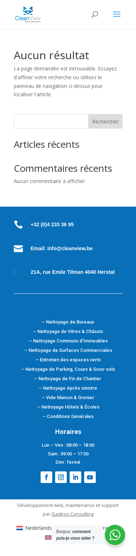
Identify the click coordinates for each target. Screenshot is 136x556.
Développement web (40, 505)
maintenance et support (92, 505)
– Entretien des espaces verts (68, 359)
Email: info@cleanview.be (62, 248)
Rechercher (105, 121)
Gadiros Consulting (72, 514)
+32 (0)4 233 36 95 (52, 224)
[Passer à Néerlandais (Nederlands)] (50, 528)
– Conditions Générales (68, 416)
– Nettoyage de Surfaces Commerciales (68, 350)
